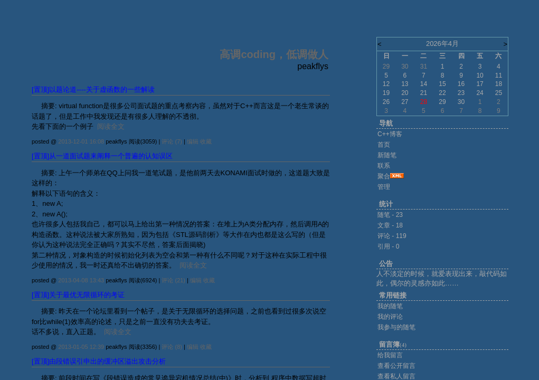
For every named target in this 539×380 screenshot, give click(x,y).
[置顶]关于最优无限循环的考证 (78, 295)
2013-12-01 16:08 (81, 141)
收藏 (206, 141)
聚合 (383, 176)
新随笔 (386, 155)
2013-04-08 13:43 (81, 280)
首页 (383, 144)
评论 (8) (172, 347)
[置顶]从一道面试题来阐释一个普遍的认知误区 (102, 156)
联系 (383, 165)
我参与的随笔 (396, 327)
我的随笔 (390, 306)
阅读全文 (111, 126)
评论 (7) (172, 141)
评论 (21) (173, 280)
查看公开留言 (396, 365)
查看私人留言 (396, 376)
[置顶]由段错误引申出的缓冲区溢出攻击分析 (99, 361)
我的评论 (390, 316)
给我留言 (390, 355)
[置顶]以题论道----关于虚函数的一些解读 (93, 89)
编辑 (192, 141)
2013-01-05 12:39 (81, 347)
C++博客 (389, 134)
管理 (383, 187)
